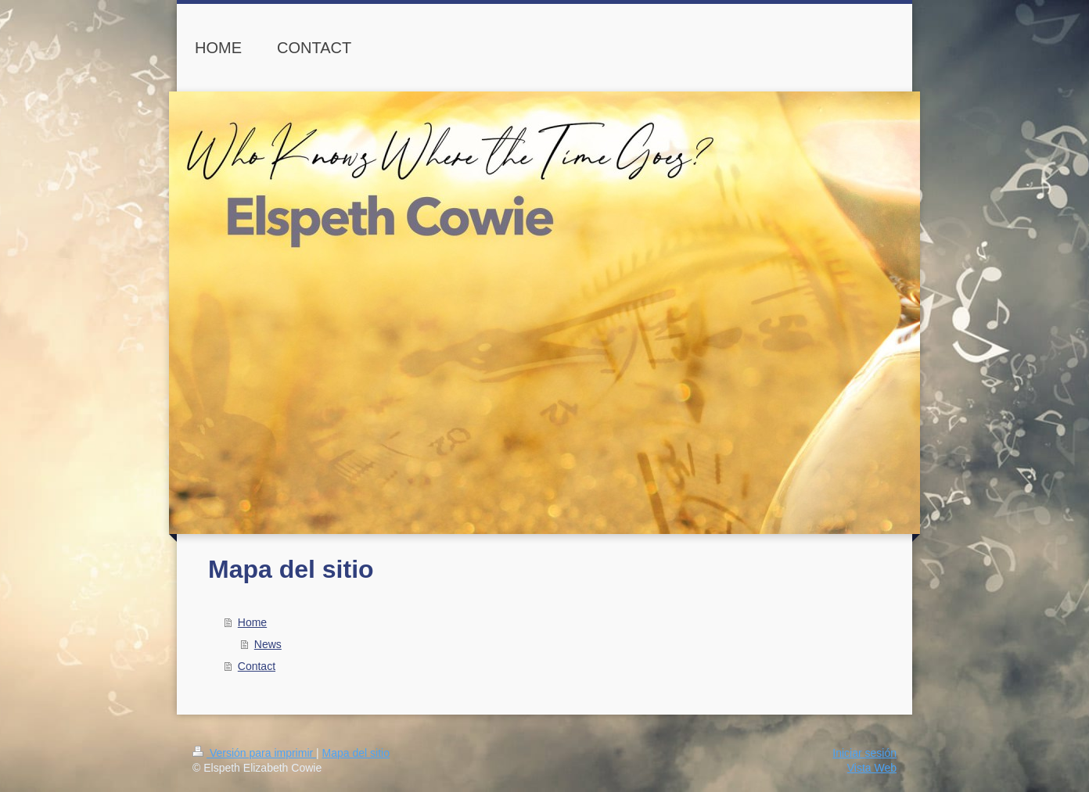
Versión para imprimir (254, 753)
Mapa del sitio (356, 753)
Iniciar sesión (864, 753)
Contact (256, 666)
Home (252, 622)
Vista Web (872, 768)
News (268, 644)
